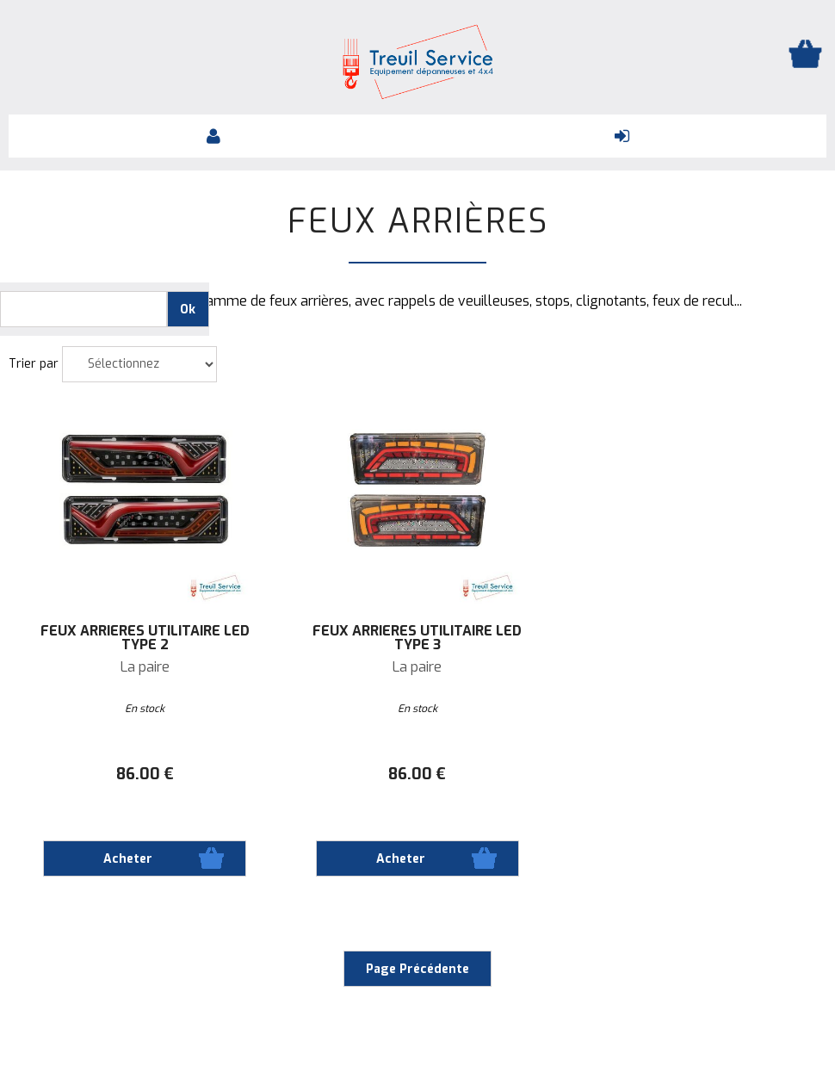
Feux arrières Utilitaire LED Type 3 (417, 638)
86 (145, 774)
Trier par (34, 364)
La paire (145, 667)
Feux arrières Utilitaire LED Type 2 (145, 638)
